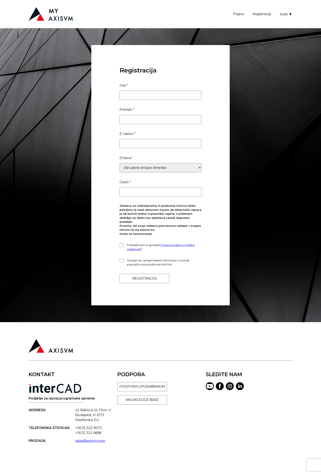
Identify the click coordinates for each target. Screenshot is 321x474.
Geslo (125, 182)
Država (126, 158)
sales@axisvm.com (90, 441)
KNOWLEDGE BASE (142, 400)
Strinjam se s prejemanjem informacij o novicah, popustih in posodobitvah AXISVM (158, 262)
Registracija (262, 14)
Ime (124, 85)
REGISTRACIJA (144, 278)
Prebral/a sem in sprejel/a (160, 247)
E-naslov (128, 134)
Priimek (127, 110)
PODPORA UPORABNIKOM (142, 386)
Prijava (238, 14)
